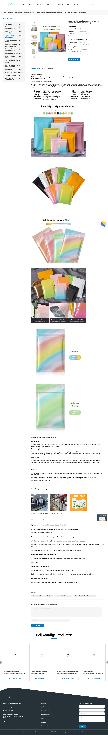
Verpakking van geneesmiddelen (13, 78)
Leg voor (37, 625)
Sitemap (43, 722)
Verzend (82, 726)
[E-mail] (92, 714)
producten (39, 4)
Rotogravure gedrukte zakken (13, 40)
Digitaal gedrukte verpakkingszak (63, 595)
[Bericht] (92, 719)
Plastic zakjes (13, 24)
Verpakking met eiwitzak (13, 53)
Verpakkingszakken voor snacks (13, 61)
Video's (49, 4)
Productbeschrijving (47, 68)
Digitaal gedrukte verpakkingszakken (13, 36)
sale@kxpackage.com (9, 707)
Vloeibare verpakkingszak (13, 72)
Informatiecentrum (62, 4)
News (42, 718)
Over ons (43, 703)
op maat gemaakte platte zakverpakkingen (85, 595)
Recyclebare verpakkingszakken (13, 32)
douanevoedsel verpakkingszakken (13, 49)
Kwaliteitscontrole (46, 714)
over (30, 4)
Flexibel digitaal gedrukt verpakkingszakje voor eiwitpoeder (14, 672)
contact (75, 4)
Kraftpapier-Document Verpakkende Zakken (13, 45)
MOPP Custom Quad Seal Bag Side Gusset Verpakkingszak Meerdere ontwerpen (67, 673)
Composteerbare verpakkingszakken (13, 27)
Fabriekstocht (45, 710)
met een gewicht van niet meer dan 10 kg (42, 595)
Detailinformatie (35, 68)
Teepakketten (13, 69)
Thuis (22, 4)
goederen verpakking (13, 75)
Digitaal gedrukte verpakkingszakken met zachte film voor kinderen (93, 673)
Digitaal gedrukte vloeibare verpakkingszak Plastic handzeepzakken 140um (39, 673)
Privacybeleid (44, 726)
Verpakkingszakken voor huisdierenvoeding (13, 65)
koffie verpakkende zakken (13, 57)
